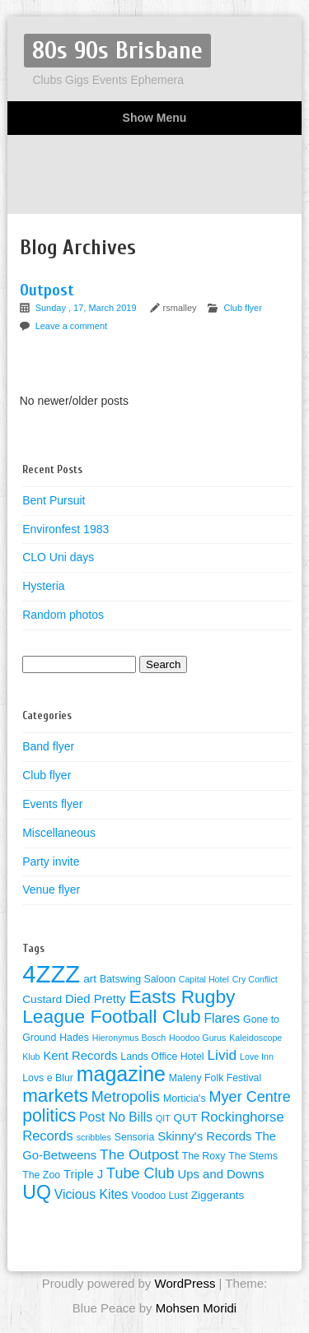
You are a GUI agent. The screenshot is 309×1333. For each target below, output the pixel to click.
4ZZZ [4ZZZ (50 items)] (51, 973)
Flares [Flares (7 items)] (222, 1018)
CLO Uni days (58, 557)
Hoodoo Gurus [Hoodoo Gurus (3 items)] (197, 1038)
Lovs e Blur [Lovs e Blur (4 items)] (47, 1078)
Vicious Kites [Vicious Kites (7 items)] (91, 1194)
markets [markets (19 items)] (55, 1095)
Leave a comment (71, 326)
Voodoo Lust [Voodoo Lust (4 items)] (159, 1195)
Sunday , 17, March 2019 (87, 308)
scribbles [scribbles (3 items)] (94, 1137)
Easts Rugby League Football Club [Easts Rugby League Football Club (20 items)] (128, 1006)
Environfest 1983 (65, 529)
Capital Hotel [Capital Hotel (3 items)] (204, 979)
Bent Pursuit (53, 500)
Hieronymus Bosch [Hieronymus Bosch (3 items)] (129, 1038)
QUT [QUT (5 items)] (186, 1118)
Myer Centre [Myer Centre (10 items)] (250, 1097)
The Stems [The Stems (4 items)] (253, 1156)
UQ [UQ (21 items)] (36, 1192)
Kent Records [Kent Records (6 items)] (80, 1055)
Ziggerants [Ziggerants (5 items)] (218, 1195)
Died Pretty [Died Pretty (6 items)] (95, 999)
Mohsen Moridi (196, 1308)
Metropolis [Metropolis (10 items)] (125, 1097)
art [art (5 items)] (89, 979)
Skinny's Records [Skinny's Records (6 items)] (204, 1136)
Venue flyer (51, 889)
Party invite (50, 861)
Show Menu (155, 117)
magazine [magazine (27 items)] (121, 1073)
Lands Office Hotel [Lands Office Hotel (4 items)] (162, 1056)
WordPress (184, 1283)
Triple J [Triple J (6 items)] (83, 1174)
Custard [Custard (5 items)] (42, 999)
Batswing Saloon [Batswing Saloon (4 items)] (138, 979)
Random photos (63, 614)
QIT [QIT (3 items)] (163, 1118)
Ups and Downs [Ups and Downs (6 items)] (221, 1174)
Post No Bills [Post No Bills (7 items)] (115, 1117)
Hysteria (43, 585)
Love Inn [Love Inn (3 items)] (257, 1056)
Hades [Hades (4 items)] (74, 1037)
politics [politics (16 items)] (49, 1116)
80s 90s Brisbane (117, 50)
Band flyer (48, 746)
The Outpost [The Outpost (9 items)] (139, 1154)
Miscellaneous (59, 832)
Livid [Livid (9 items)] (221, 1055)
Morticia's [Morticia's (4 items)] (184, 1098)
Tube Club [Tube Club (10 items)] (140, 1173)
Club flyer (242, 308)
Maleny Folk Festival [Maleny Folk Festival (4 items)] (215, 1078)
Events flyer (52, 803)
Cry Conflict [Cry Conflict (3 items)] (255, 979)
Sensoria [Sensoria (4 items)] (135, 1137)
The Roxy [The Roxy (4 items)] (204, 1156)
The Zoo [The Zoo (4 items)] (41, 1175)
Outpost (47, 290)
